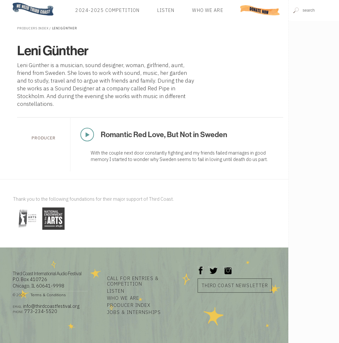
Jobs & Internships (134, 312)
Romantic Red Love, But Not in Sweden (164, 134)
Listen (166, 10)
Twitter (213, 267)
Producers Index (32, 28)
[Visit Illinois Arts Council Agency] (27, 230)
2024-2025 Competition (107, 10)
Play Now (88, 134)
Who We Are (207, 10)
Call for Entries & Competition (133, 281)
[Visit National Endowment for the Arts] (53, 230)
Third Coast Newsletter (234, 285)
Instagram (228, 267)
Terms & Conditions (48, 294)
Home (10, 3)
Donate (260, 10)
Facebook (201, 267)
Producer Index (129, 305)
